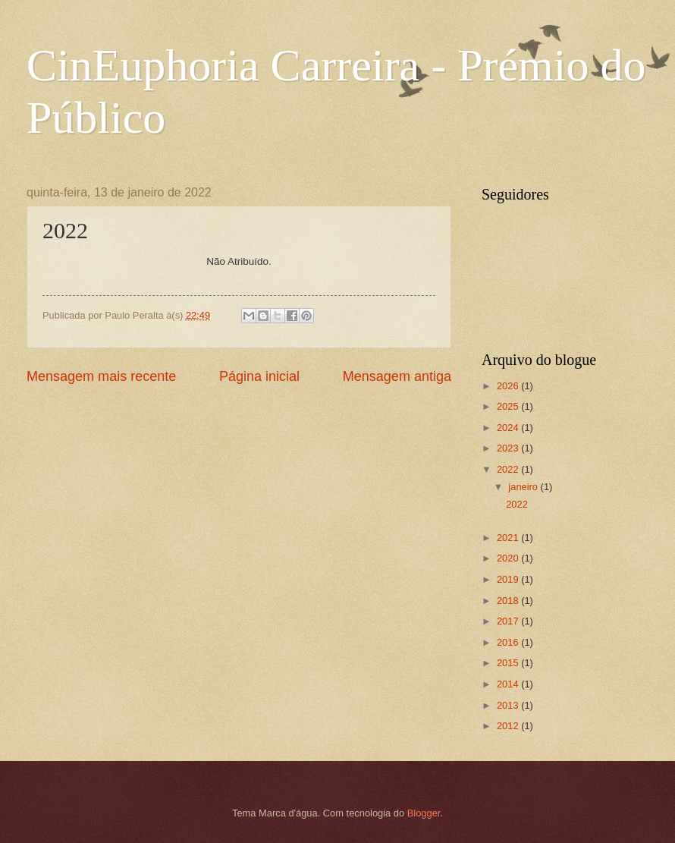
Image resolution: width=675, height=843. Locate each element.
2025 (509, 406)
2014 (509, 684)
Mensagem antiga (397, 376)
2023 (509, 448)
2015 (509, 662)
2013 (509, 705)
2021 (509, 537)
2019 (509, 579)
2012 (509, 725)
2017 (509, 621)
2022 (509, 469)
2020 (509, 558)
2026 (509, 386)
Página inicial (259, 376)
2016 (509, 642)
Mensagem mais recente (101, 376)
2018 (509, 600)
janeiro (524, 486)
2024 (509, 427)
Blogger (424, 813)
